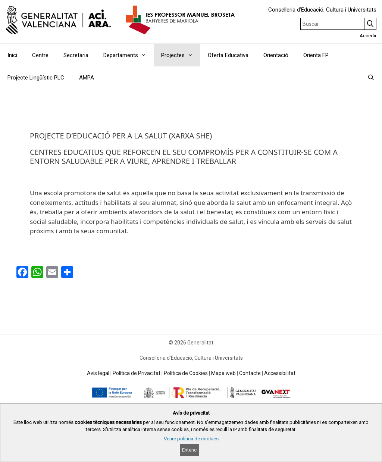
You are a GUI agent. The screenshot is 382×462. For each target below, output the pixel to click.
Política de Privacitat (136, 373)
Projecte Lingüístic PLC (35, 77)
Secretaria (75, 55)
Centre (40, 55)
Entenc (189, 450)
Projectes (180, 55)
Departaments (128, 55)
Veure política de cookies (191, 438)
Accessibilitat (279, 373)
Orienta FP (316, 55)
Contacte (250, 373)
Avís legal (98, 373)
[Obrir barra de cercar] (371, 77)
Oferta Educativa (228, 55)
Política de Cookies (186, 373)
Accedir (368, 35)
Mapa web (223, 373)
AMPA (86, 77)
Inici (12, 55)
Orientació (275, 55)
